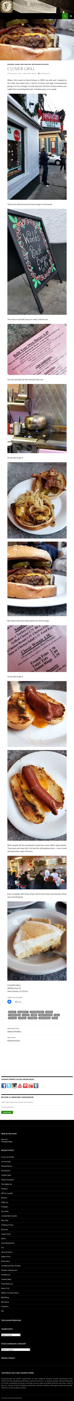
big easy (12, 1012)
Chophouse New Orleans (11, 1266)
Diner (17, 64)
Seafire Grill (5, 1256)
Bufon (3, 1238)
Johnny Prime (30, 73)
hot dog (13, 1018)
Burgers (10, 64)
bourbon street (37, 1012)
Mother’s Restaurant (9, 1270)
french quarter (46, 1015)
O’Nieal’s (4, 1207)
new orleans (45, 1018)
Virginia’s (4, 1306)
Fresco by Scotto (7, 1157)
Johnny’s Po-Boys (37, 1030)
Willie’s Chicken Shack (9, 1293)
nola (55, 1018)
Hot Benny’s (6, 1275)
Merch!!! (4, 1139)
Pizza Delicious (7, 1284)
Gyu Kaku (5, 1211)
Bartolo (4, 1198)
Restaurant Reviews (40, 64)
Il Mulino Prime (7, 1225)
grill (57, 1015)
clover (26, 1015)
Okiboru (4, 1189)
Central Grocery (37, 1039)
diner (34, 1015)
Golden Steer (6, 1175)
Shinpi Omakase (7, 1180)
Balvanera (5, 1302)
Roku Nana (5, 1261)
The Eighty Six (6, 1184)
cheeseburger (15, 1015)
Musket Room (6, 1166)
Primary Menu (71, 16)
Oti (2, 1311)
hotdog (22, 1018)
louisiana (32, 1018)
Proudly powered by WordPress (11, 1398)
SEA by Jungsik (7, 1193)
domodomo (5, 1170)
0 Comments (45, 73)
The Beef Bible (6, 1142)
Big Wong (5, 1297)
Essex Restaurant (7, 1243)
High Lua (4, 1202)
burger (49, 1012)
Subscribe (7, 1112)
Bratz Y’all (5, 1288)
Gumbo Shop (6, 1279)
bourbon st (23, 1012)
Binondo (4, 1229)
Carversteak (6, 1161)
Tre (2, 1247)
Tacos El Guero (7, 1252)
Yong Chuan (6, 1234)
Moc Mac (4, 1220)
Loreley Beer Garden (9, 1216)
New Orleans (25, 64)
